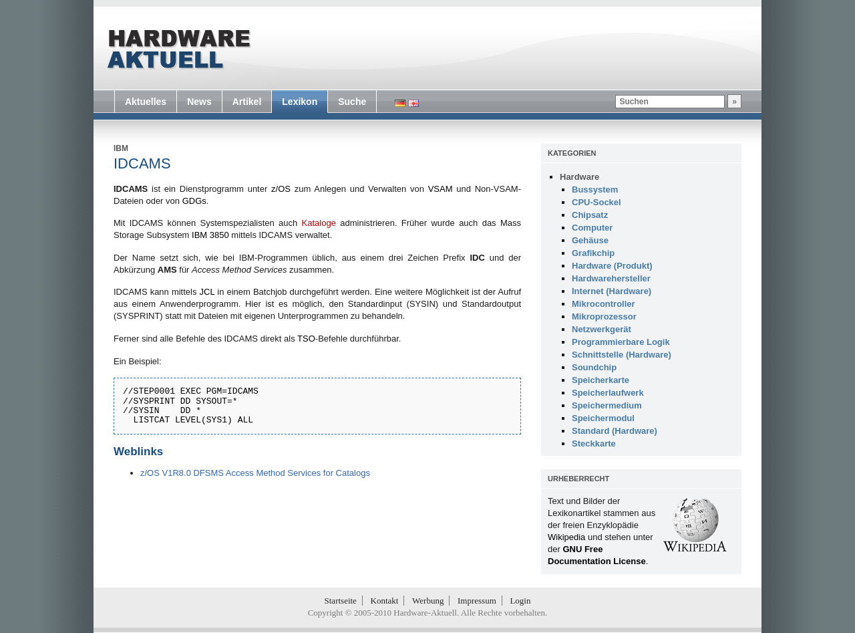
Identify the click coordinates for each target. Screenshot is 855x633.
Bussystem (595, 189)
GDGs (194, 201)
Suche (352, 101)
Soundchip (594, 367)
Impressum (477, 601)
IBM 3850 (210, 235)
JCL (207, 292)
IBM (121, 148)
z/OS (281, 189)
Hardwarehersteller (611, 278)
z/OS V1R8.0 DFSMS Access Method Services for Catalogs (255, 473)
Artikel (247, 101)
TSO (306, 339)
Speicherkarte (600, 380)
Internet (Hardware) (611, 291)
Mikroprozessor (604, 316)
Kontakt (385, 601)
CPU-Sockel (596, 202)
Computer (592, 228)
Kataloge (319, 223)
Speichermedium (607, 405)
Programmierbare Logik (621, 342)
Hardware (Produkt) (612, 266)
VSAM (440, 189)
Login (520, 601)
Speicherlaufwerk (608, 393)
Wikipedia (566, 537)
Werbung (428, 601)
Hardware (579, 177)
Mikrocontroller (603, 304)
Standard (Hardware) (614, 431)
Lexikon (299, 101)
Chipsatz (590, 215)
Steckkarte (594, 443)
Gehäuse (590, 240)
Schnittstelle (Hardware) (621, 355)
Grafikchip (593, 253)
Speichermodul (603, 418)
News (199, 101)
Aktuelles (145, 101)
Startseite (341, 601)
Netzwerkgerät (601, 329)
